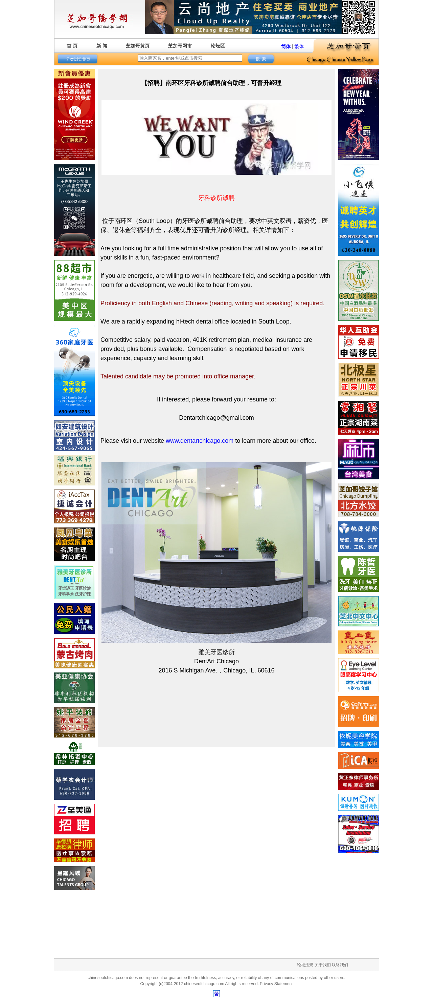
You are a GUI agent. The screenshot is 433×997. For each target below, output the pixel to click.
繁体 (299, 46)
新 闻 (101, 45)
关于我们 (323, 964)
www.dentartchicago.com (199, 440)
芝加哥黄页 (138, 45)
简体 (286, 46)
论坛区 (218, 45)
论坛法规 (305, 964)
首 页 (72, 45)
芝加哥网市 (180, 45)
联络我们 (340, 964)
